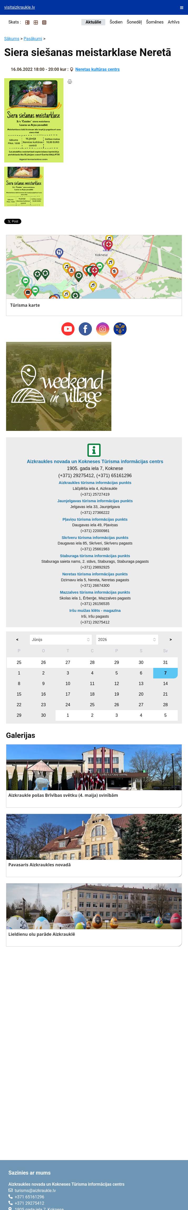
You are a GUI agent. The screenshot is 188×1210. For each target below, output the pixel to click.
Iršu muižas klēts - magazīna (95, 610)
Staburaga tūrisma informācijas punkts (95, 556)
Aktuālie (93, 22)
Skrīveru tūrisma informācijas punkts (95, 538)
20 (141, 694)
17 (68, 694)
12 (116, 683)
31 (165, 662)
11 (92, 683)
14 (165, 683)
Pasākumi (33, 38)
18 (92, 694)
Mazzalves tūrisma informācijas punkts (95, 592)
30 (141, 662)
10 (68, 683)
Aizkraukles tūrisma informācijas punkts (95, 483)
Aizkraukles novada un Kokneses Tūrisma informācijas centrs (95, 461)
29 (116, 662)
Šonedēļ (134, 22)
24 (68, 704)
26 (43, 662)
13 (141, 683)
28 (92, 662)
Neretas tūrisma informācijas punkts (95, 574)
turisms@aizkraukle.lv (35, 1190)
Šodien (116, 22)
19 (116, 694)
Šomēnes (155, 22)
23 (43, 704)
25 (19, 662)
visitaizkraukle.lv (19, 7)
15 (19, 694)
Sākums (11, 38)
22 (19, 704)
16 (43, 694)
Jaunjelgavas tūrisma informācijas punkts (95, 501)
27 (68, 662)
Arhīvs (174, 22)
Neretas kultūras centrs (97, 69)
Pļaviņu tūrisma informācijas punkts (94, 519)
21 (165, 694)
